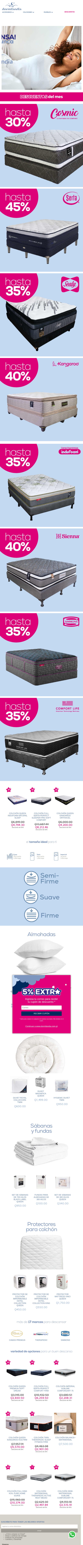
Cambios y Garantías (13, 1541)
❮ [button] (5, 58)
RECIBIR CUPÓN (41, 1013)
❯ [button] (78, 58)
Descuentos (69, 12)
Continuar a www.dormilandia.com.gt (41, 1026)
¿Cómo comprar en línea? (15, 1536)
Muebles (48, 12)
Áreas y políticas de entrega (15, 1537)
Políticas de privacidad (13, 1539)
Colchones (28, 12)
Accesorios (8, 12)
